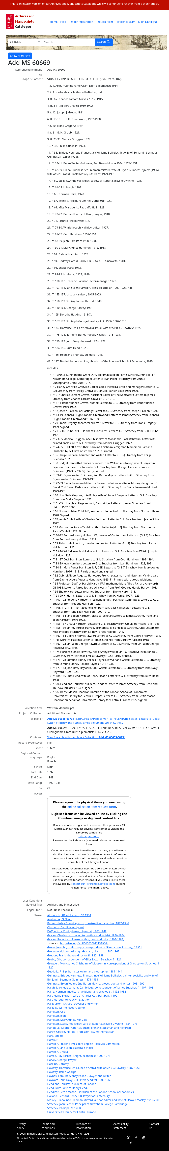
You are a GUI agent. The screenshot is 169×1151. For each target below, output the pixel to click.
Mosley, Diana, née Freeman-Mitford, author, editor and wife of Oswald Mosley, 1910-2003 (103, 1100)
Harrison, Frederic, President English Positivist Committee (83, 1044)
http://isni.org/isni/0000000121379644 (84, 943)
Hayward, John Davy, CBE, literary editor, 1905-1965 (79, 1080)
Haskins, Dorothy (58, 1064)
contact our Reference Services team (93, 883)
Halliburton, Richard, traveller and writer (72, 1003)
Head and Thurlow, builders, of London (71, 1084)
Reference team (125, 22)
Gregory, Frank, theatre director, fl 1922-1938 (75, 955)
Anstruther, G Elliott (59, 919)
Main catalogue (148, 22)
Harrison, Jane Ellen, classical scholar (70, 1048)
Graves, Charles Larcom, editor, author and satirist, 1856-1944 (86, 935)
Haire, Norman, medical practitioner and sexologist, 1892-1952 (86, 991)
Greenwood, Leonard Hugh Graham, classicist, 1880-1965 (83, 951)
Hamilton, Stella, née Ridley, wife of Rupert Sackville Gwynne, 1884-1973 (92, 1024)
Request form (104, 22)
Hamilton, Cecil (56, 1011)
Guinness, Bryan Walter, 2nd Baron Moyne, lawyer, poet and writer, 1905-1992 (95, 983)
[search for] (68, 42)
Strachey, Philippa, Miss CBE (64, 1108)
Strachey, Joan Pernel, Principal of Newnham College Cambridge (87, 1104)
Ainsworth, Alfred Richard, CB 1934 (69, 915)
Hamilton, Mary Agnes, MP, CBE (67, 1020)
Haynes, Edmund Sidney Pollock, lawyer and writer (79, 1076)
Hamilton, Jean (56, 1015)
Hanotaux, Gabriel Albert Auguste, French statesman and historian (89, 1028)
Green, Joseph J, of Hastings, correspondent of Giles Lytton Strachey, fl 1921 (94, 947)
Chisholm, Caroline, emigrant (65, 927)
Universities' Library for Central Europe (71, 1112)
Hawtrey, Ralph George (61, 1072)
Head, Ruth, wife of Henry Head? (67, 1088)
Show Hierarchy (20, 56)
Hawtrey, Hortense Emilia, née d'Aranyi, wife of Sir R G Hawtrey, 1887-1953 (93, 1068)
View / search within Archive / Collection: (86, 737)
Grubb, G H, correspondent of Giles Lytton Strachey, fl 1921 (84, 959)
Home (54, 22)
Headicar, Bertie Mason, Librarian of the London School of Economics (90, 1092)
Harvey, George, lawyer (61, 1060)
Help (63, 22)
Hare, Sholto (55, 1036)
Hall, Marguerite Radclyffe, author (68, 999)
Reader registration (81, 22)
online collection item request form (91, 807)
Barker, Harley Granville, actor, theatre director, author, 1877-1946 (88, 923)
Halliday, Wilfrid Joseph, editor (66, 1007)
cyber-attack (150, 4)
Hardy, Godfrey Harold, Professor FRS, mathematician (81, 1032)
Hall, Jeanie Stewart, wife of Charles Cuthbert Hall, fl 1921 (83, 995)
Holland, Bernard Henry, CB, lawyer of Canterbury (78, 1096)
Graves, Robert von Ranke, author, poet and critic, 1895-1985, (85, 939)
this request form (88, 836)
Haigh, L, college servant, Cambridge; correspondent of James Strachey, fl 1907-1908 (100, 987)
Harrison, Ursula (57, 1052)
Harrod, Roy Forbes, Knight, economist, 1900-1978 (78, 1056)
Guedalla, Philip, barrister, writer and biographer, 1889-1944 (84, 971)
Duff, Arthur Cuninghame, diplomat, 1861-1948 (76, 931)
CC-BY (77, 1138)
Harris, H (52, 1040)
